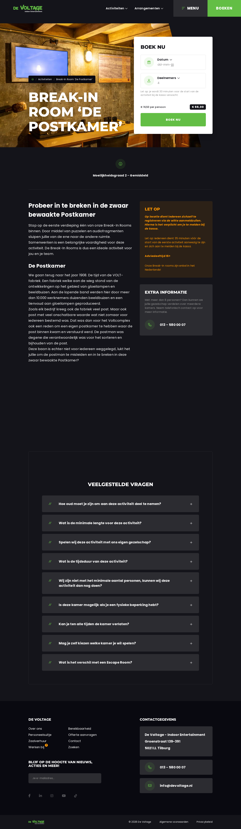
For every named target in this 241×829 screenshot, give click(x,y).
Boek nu (173, 120)
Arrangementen (147, 8)
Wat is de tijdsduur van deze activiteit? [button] (93, 561)
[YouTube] (64, 795)
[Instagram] (51, 795)
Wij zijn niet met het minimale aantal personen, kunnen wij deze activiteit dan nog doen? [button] (114, 583)
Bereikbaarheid (79, 729)
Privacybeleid (205, 821)
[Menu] (190, 8)
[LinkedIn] (40, 795)
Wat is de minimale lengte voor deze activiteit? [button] (100, 523)
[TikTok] (75, 795)
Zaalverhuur (37, 741)
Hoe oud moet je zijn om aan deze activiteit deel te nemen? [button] (110, 503)
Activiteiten (115, 8)
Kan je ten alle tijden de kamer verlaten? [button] (94, 624)
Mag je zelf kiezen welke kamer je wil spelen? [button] (97, 643)
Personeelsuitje (39, 735)
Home (32, 79)
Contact (74, 741)
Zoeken (73, 747)
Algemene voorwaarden (173, 821)
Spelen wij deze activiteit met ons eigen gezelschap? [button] (105, 542)
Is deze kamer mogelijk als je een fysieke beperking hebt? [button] (108, 604)
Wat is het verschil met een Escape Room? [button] (95, 662)
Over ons (35, 729)
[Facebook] (29, 795)
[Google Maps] (176, 741)
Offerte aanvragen (82, 735)
